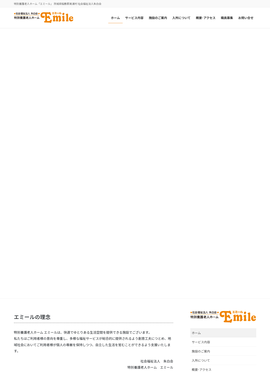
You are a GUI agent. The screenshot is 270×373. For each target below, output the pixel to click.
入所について (201, 90)
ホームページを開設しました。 (214, 223)
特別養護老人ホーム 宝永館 (202, 309)
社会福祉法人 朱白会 (31, 309)
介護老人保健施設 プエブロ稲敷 (122, 319)
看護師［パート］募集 (207, 170)
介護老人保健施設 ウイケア (119, 329)
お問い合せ (199, 118)
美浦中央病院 (109, 309)
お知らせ (219, 217)
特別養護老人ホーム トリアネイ (39, 329)
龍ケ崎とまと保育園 (31, 339)
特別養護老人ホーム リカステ (37, 324)
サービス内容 (201, 71)
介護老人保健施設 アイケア (119, 324)
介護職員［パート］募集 (209, 205)
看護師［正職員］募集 (207, 153)
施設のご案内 (201, 81)
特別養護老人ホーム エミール (37, 334)
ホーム (196, 62)
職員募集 (198, 108)
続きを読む (51, 164)
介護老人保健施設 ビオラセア (120, 334)
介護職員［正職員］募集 (209, 188)
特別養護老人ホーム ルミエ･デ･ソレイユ (46, 319)
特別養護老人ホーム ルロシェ (37, 314)
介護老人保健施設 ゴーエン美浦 (122, 314)
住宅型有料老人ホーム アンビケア (207, 335)
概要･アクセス (202, 99)
